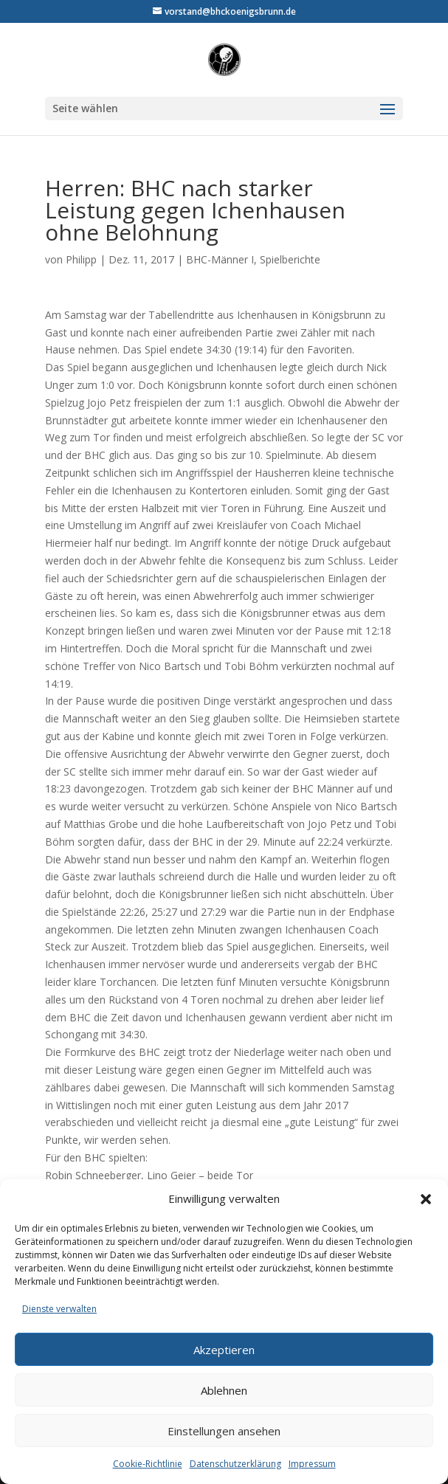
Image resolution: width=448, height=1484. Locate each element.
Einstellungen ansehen (224, 1430)
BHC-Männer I (220, 259)
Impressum (312, 1463)
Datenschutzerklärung (235, 1463)
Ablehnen (224, 1390)
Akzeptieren (224, 1349)
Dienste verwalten (59, 1308)
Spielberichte (290, 259)
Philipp (81, 259)
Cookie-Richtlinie (147, 1463)
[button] (425, 1199)
